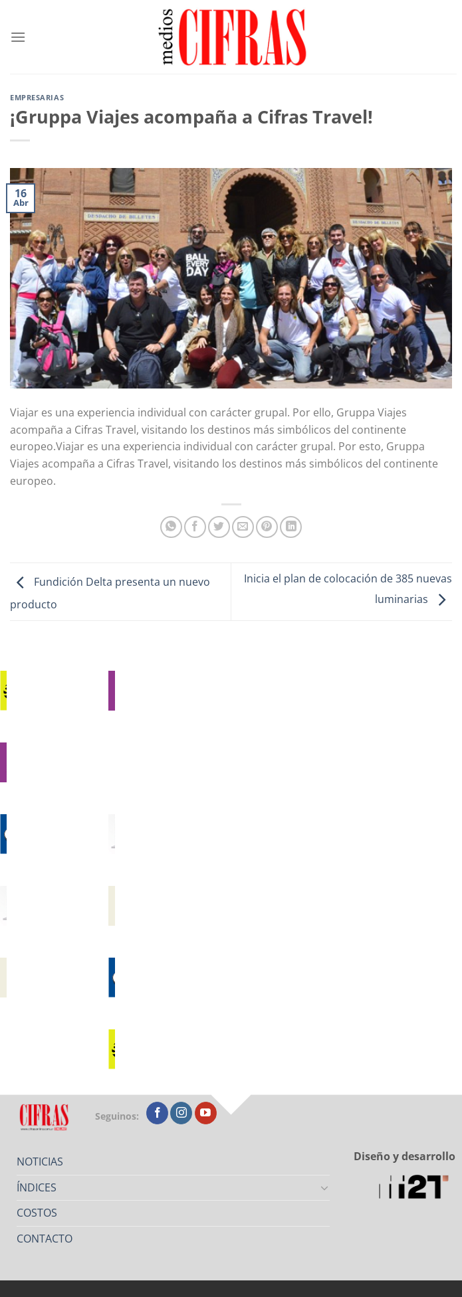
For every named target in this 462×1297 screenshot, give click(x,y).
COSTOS (37, 1212)
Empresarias (37, 97)
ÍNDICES (37, 1187)
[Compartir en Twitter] (219, 527)
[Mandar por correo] (243, 527)
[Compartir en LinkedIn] (291, 527)
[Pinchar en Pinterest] (267, 527)
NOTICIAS (40, 1161)
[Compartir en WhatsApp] (171, 527)
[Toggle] (325, 1187)
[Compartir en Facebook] (195, 527)
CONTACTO (44, 1238)
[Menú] (18, 37)
